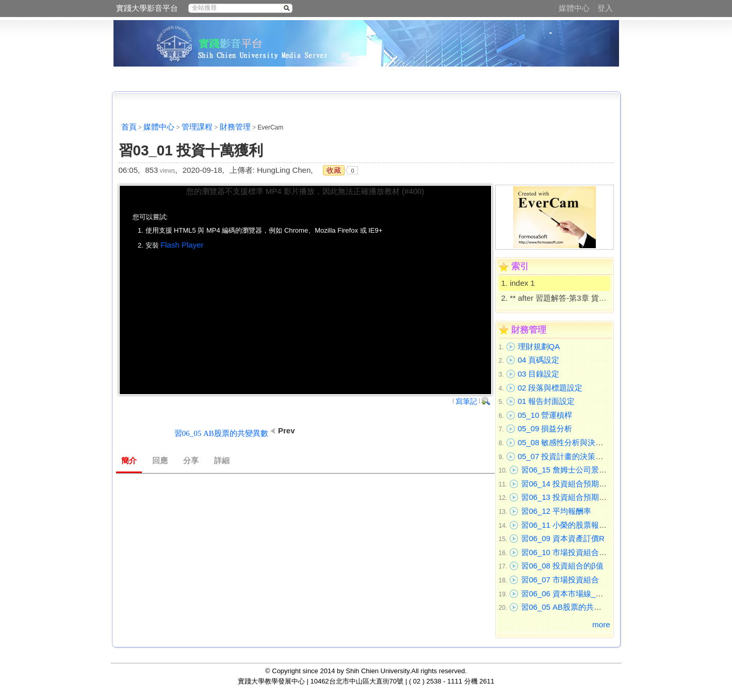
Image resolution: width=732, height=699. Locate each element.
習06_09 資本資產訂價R (563, 538)
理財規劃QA (539, 346)
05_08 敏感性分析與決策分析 (568, 442)
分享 (191, 461)
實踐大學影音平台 (147, 8)
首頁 (129, 126)
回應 (160, 461)
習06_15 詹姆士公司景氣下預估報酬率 (587, 469)
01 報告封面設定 (546, 401)
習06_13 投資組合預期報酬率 (571, 497)
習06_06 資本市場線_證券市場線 (577, 593)
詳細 (222, 461)
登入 (605, 8)
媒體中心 (574, 8)
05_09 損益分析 (545, 428)
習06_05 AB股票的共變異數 (569, 607)
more (601, 624)
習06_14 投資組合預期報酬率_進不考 (585, 483)
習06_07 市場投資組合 (560, 579)
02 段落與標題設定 (550, 387)
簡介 (129, 461)
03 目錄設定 (539, 373)
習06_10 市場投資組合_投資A (572, 552)
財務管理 (235, 126)
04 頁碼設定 (539, 359)
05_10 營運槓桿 (545, 415)
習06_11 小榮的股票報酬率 (567, 525)
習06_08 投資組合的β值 (562, 565)
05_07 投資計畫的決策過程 (564, 456)
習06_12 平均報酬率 (556, 511)
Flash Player (181, 244)
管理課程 (197, 126)
